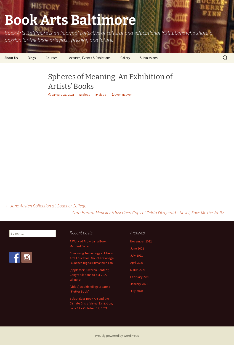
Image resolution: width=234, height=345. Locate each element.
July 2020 (136, 291)
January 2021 (139, 284)
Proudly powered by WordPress (117, 336)
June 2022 (137, 248)
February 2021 (140, 277)
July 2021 (136, 255)
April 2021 (137, 263)
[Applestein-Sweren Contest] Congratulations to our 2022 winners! (89, 275)
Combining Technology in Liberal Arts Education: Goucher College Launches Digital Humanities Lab (92, 258)
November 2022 (141, 241)
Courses (52, 58)
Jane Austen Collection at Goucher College (45, 206)
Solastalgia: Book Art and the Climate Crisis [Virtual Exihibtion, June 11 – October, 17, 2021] (91, 303)
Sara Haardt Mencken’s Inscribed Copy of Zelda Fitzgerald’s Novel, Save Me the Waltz (150, 212)
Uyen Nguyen (123, 94)
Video (102, 94)
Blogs (32, 58)
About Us (11, 58)
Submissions (149, 58)
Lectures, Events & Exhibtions (89, 58)
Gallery (125, 58)
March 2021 (138, 270)
